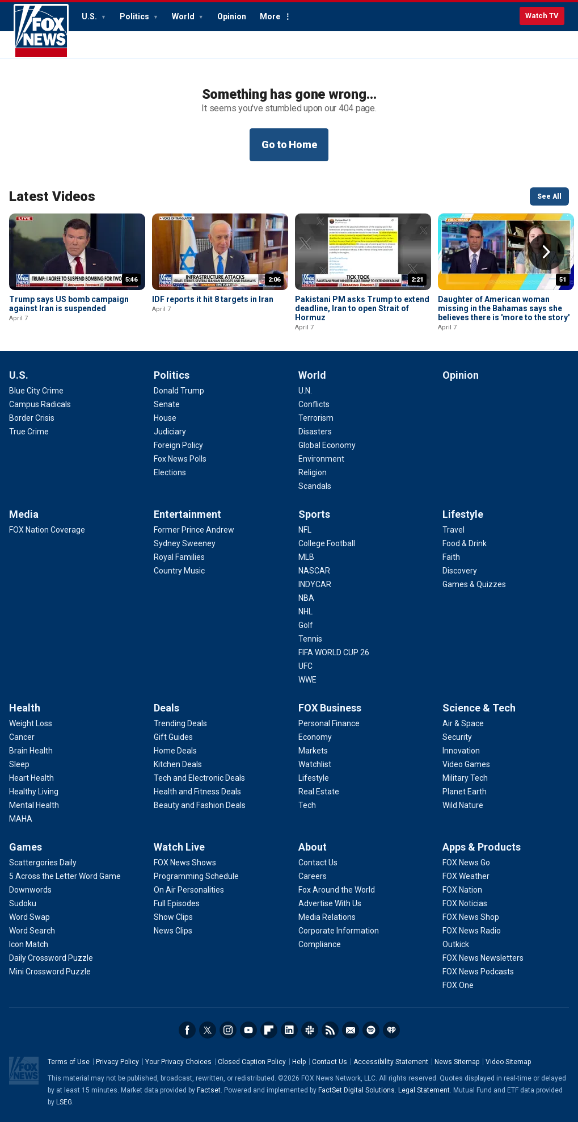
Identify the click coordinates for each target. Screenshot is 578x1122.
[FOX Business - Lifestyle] (313, 777)
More (270, 16)
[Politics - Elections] (170, 472)
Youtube (248, 1030)
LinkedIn (289, 1030)
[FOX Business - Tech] (307, 805)
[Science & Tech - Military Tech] (465, 777)
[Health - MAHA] (20, 818)
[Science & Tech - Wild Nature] (462, 805)
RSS (330, 1030)
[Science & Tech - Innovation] (461, 750)
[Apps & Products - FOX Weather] (466, 876)
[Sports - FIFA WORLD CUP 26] (333, 652)
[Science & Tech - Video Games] (466, 764)
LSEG (64, 1102)
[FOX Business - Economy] (315, 737)
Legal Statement (424, 1090)
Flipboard (268, 1030)
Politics (135, 16)
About (312, 847)
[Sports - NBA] (306, 597)
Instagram (228, 1030)
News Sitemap (456, 1062)
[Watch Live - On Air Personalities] (189, 889)
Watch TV (542, 15)
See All (549, 196)
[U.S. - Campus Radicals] (40, 404)
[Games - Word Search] (32, 930)
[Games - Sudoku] (22, 903)
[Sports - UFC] (305, 666)
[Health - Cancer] (22, 737)
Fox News (41, 31)
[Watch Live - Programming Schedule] (196, 876)
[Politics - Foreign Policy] (178, 445)
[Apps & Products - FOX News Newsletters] (483, 957)
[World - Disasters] (315, 431)
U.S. (90, 16)
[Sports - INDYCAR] (314, 584)
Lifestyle (462, 514)
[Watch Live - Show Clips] (173, 917)
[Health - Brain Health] (31, 750)
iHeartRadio (391, 1030)
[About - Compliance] (319, 944)
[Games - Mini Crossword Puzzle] (50, 971)
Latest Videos (52, 196)
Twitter (207, 1030)
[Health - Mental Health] (34, 805)
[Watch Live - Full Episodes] (177, 903)
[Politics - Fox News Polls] (180, 458)
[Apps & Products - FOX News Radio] (471, 930)
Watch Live (179, 847)
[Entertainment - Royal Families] (179, 557)
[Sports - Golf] (305, 625)
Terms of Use (69, 1062)
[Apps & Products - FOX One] (458, 985)
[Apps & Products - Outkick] (455, 944)
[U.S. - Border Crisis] (31, 417)
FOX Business (329, 708)
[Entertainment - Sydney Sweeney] (185, 543)
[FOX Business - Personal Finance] (329, 723)
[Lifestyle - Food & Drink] (464, 543)
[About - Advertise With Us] (329, 903)
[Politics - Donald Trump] (179, 390)
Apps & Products (481, 847)
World (184, 16)
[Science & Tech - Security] (457, 737)
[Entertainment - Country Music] (179, 570)
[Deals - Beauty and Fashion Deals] (200, 805)
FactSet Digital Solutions (356, 1090)
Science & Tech (479, 708)
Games (25, 847)
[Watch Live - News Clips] (173, 930)
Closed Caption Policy (252, 1062)
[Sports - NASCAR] (314, 570)
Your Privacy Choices (178, 1062)
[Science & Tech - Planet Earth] (464, 791)
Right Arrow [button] (546, 252)
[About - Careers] (312, 876)
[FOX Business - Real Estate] (318, 791)
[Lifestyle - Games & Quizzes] (474, 584)
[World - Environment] (321, 458)
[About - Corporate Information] (338, 930)
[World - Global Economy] (327, 445)
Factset (209, 1090)
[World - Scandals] (314, 486)
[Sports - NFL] (304, 529)
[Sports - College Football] (326, 543)
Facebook (187, 1030)
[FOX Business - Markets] (313, 750)
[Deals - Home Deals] (175, 750)
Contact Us (329, 1062)
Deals (166, 708)
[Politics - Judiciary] (170, 431)
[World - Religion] (312, 472)
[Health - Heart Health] (31, 777)
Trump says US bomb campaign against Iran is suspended (69, 304)
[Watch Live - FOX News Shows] (185, 862)
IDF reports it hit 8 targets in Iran (212, 299)
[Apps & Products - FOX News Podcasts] (478, 971)
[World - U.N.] (305, 390)
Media (24, 514)
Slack (309, 1030)
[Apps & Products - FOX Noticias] (464, 903)
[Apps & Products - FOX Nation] (462, 889)
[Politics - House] (165, 417)
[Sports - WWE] (307, 679)
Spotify (370, 1030)
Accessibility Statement (390, 1062)
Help (299, 1062)
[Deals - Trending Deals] (180, 723)
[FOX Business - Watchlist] (314, 764)
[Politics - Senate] (167, 404)
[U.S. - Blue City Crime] (36, 390)
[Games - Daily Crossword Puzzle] (51, 957)
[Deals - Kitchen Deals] (178, 764)
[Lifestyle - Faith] (451, 557)
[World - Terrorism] (316, 417)
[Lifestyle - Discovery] (459, 570)
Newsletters (350, 1030)
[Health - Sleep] (19, 764)
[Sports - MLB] (306, 557)
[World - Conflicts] (314, 404)
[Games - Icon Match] (28, 944)
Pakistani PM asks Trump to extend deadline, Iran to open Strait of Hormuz (362, 308)
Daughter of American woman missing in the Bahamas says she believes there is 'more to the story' (503, 308)
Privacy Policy (117, 1062)
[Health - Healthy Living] (33, 791)
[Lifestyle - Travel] (453, 529)
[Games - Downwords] (30, 889)
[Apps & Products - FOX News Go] (466, 862)
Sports (314, 514)
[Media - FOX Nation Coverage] (47, 529)
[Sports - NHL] (305, 611)
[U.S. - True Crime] (29, 431)
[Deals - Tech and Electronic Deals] (199, 777)
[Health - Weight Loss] (30, 723)
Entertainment (187, 514)
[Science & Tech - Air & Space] (463, 723)
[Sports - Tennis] (310, 638)
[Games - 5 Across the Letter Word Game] (65, 876)
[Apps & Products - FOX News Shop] (470, 917)
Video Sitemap (508, 1062)
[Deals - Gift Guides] (173, 737)
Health (24, 708)
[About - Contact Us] (317, 862)
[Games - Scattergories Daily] (43, 862)
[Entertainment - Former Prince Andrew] (194, 529)
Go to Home (289, 144)
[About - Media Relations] (327, 917)
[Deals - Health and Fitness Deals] (197, 791)
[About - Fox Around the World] (336, 889)
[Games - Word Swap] (29, 917)
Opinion (231, 16)
